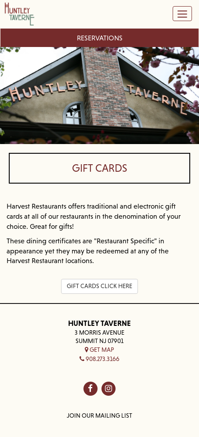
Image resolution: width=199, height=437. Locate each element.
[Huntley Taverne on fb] (90, 388)
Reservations (100, 38)
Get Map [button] (99, 349)
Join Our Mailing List (99, 415)
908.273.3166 (99, 358)
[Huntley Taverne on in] (109, 388)
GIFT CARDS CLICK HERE (99, 285)
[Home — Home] (19, 16)
